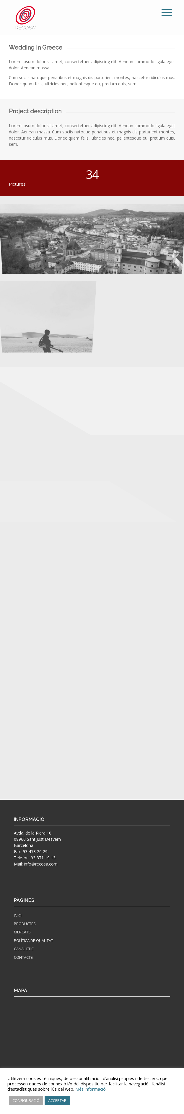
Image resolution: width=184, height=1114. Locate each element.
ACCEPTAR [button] (57, 1100)
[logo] (76, 17)
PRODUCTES (25, 923)
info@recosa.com (41, 864)
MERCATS (22, 932)
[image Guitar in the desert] (49, 309)
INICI (18, 915)
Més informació (90, 1089)
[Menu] (162, 12)
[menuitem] (162, 12)
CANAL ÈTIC (24, 948)
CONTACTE (23, 957)
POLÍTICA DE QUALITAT (33, 940)
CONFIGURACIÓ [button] (26, 1100)
